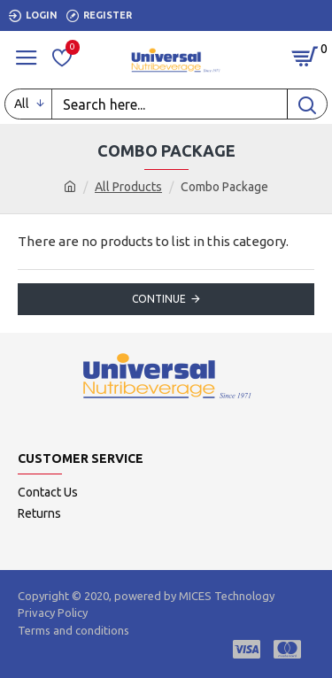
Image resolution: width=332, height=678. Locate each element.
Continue (159, 298)
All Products (128, 187)
